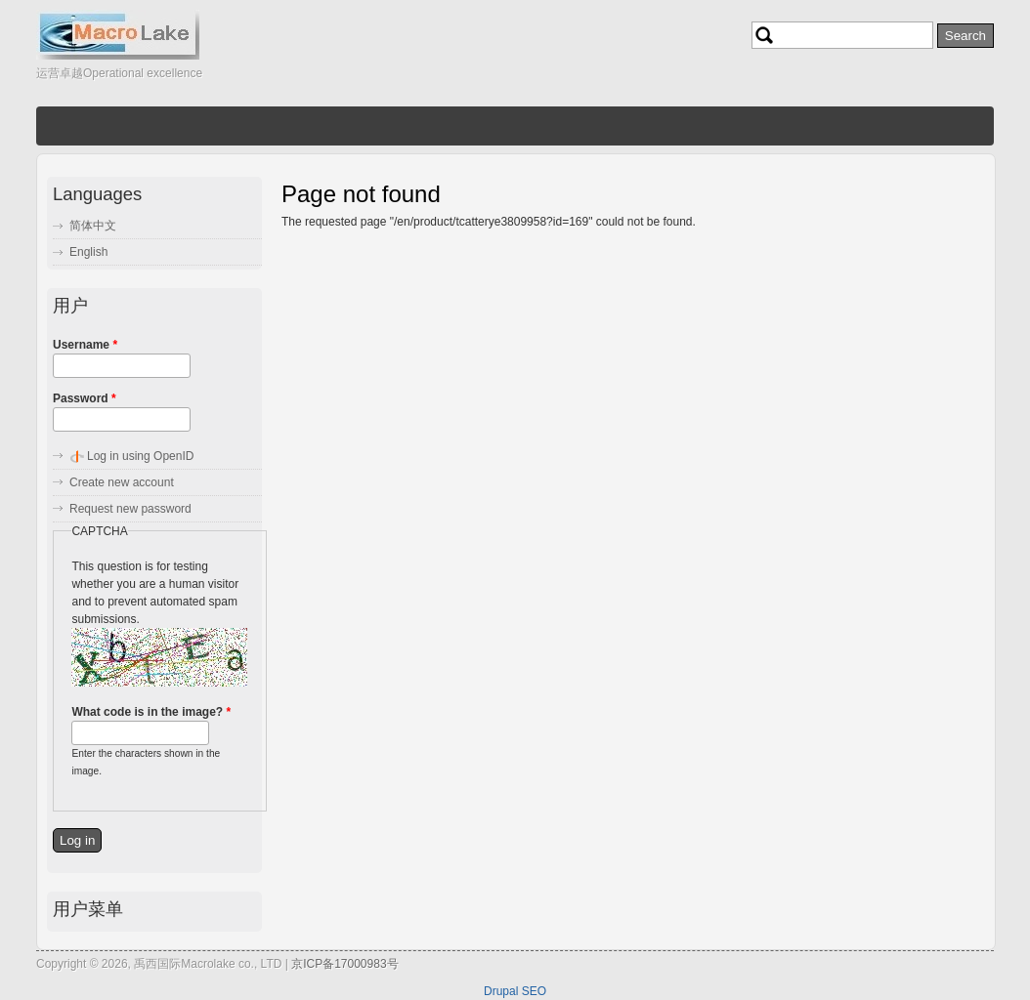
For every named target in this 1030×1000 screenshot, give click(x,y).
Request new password (130, 509)
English (88, 252)
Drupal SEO (515, 991)
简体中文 (92, 225)
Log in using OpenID (140, 456)
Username (85, 345)
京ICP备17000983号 (344, 964)
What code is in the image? (151, 712)
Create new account (121, 482)
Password (84, 398)
